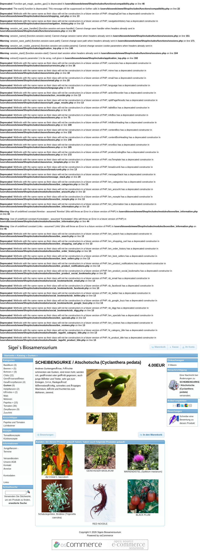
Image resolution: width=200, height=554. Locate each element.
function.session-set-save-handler (56, 28)
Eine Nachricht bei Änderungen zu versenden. (190, 385)
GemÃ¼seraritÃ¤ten (13, 378)
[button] (159, 347)
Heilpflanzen (9, 389)
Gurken (32, 355)
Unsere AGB (9, 462)
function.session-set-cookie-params (59, 46)
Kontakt (7, 465)
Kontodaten (9, 475)
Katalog (21, 355)
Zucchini (7, 412)
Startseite (9, 355)
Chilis (6, 375)
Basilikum (8, 365)
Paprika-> (8, 402)
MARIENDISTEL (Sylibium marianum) (143, 471)
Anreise (7, 468)
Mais (5, 395)
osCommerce (106, 535)
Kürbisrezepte (10, 438)
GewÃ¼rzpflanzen (12, 382)
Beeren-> (8, 368)
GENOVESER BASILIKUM (99, 470)
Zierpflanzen (9, 409)
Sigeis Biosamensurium (109, 532)
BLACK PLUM (143, 515)
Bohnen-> (8, 372)
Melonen (7, 399)
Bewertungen (174, 411)
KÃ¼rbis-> (8, 392)
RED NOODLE (100, 523)
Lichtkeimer (9, 425)
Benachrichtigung (177, 370)
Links (6, 482)
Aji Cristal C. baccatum (56, 477)
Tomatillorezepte (11, 435)
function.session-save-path (45, 41)
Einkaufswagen (175, 360)
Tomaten (7, 406)
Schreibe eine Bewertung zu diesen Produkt (187, 419)
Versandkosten (11, 458)
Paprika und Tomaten (14, 422)
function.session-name (39, 36)
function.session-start (37, 53)
